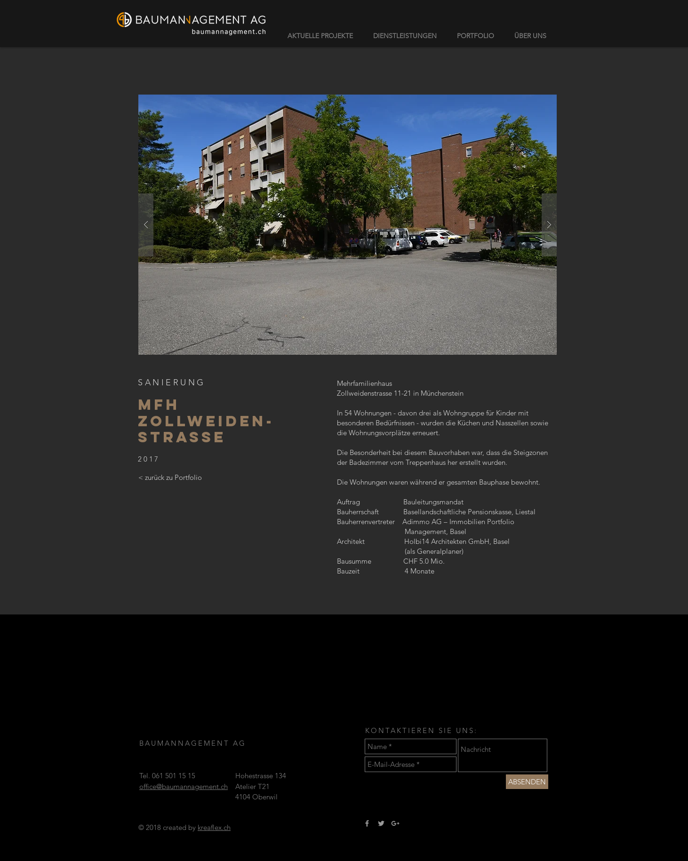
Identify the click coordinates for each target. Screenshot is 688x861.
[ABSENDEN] (527, 781)
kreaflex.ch (214, 827)
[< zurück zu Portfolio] (170, 477)
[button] (347, 225)
